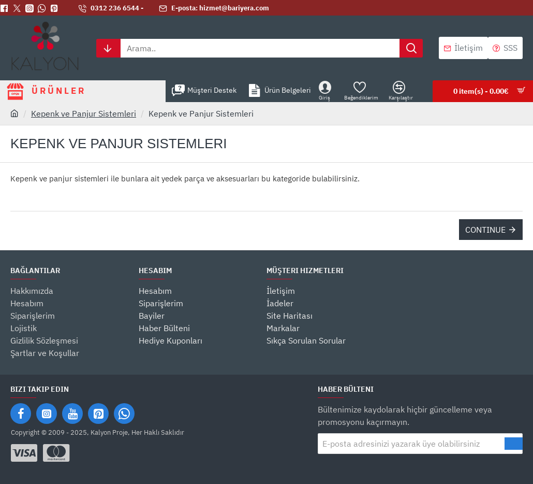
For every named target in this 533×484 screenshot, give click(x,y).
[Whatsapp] (44, 8)
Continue (485, 229)
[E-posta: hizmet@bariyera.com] (214, 8)
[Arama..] (411, 48)
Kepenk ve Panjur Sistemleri (83, 113)
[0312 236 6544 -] (110, 8)
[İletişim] (463, 48)
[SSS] (505, 48)
